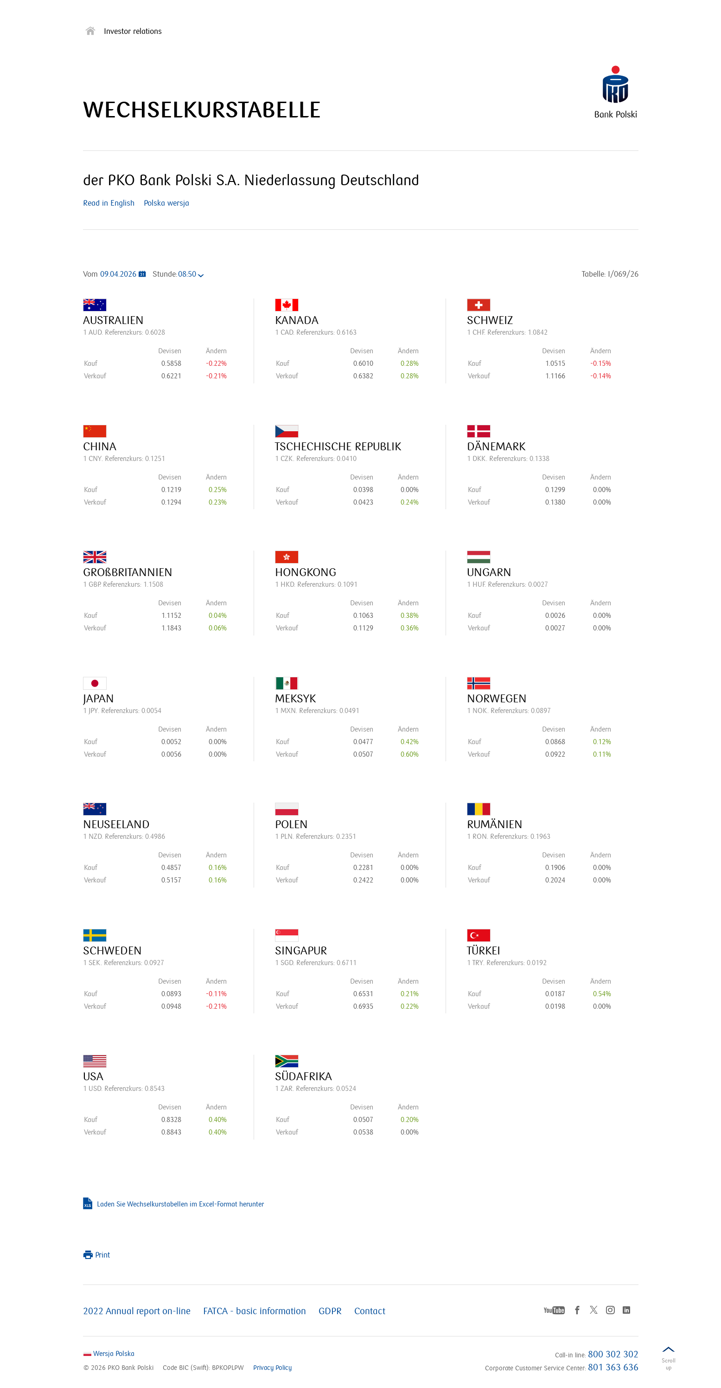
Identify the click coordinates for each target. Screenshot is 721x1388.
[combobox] (193, 275)
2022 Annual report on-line (137, 1311)
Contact (369, 1311)
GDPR (330, 1311)
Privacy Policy (272, 1368)
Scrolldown (668, 1366)
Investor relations (133, 32)
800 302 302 (613, 1354)
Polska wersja (166, 203)
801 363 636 (613, 1367)
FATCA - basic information (254, 1311)
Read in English (111, 203)
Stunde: (165, 274)
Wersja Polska (108, 1353)
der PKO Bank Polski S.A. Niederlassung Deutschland (251, 180)
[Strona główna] (90, 33)
